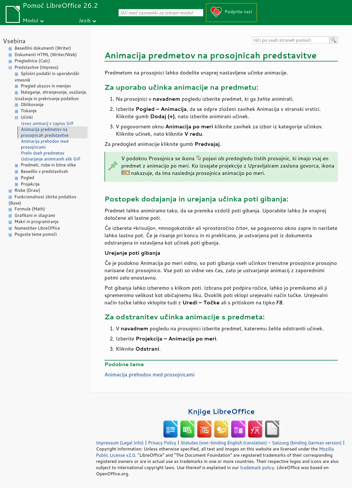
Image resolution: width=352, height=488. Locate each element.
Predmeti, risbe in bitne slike (48, 165)
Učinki (27, 117)
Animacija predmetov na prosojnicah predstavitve (44, 132)
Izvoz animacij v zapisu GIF (47, 123)
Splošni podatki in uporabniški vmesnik (47, 77)
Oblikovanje (32, 104)
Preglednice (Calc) (32, 61)
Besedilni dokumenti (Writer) (42, 48)
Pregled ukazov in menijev (46, 86)
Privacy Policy (162, 442)
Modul (30, 20)
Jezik (84, 20)
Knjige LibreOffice (221, 411)
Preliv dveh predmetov (42, 153)
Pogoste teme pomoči (35, 234)
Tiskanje (28, 111)
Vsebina (14, 40)
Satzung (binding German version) (307, 442)
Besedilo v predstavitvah (44, 171)
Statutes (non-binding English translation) (223, 442)
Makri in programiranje (36, 222)
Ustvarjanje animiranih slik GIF (50, 159)
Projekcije (30, 184)
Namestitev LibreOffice (37, 228)
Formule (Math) (29, 209)
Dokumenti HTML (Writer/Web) (45, 55)
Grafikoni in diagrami (34, 215)
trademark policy (257, 467)
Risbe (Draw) (27, 190)
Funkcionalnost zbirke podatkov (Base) (42, 200)
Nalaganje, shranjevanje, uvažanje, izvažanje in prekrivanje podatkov (51, 95)
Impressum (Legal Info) (120, 442)
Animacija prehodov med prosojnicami (45, 144)
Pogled (27, 178)
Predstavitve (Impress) (36, 67)
